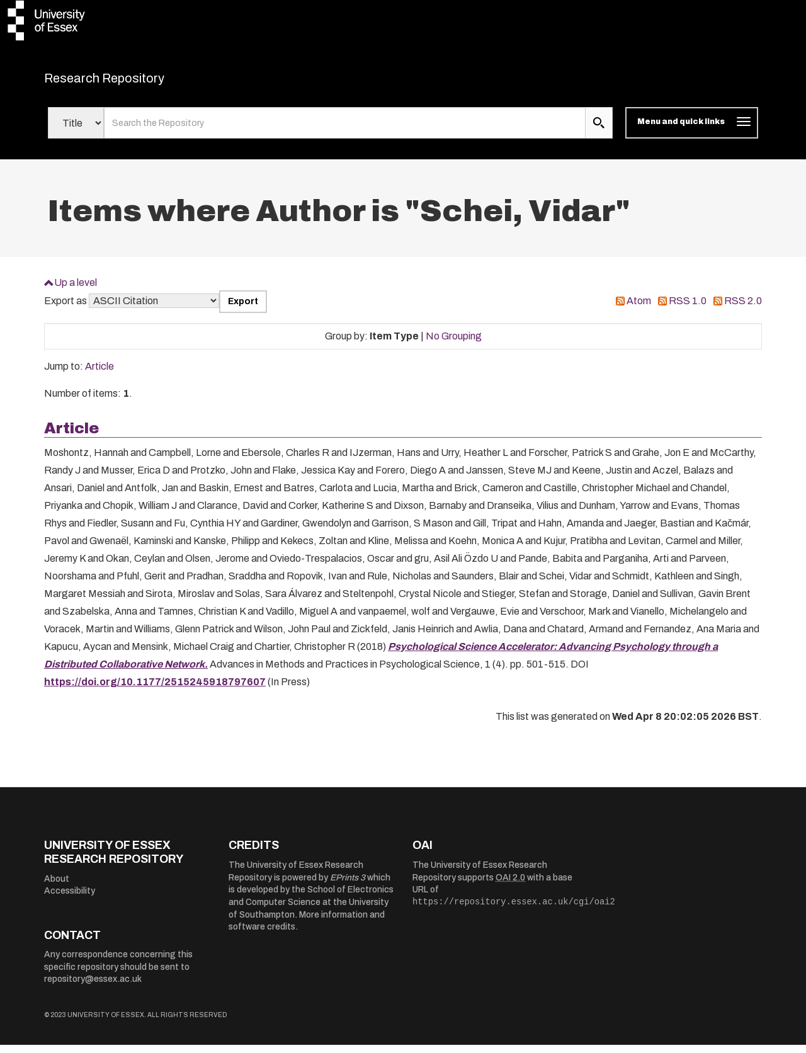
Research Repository (132, 82)
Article (99, 374)
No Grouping (454, 343)
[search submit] (599, 131)
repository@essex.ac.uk (93, 987)
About (56, 886)
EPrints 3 (347, 885)
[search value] (345, 131)
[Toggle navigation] (691, 131)
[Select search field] (76, 131)
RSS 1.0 (688, 309)
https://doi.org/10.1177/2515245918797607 (155, 689)
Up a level (75, 290)
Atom (639, 309)
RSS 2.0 (743, 309)
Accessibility (69, 899)
